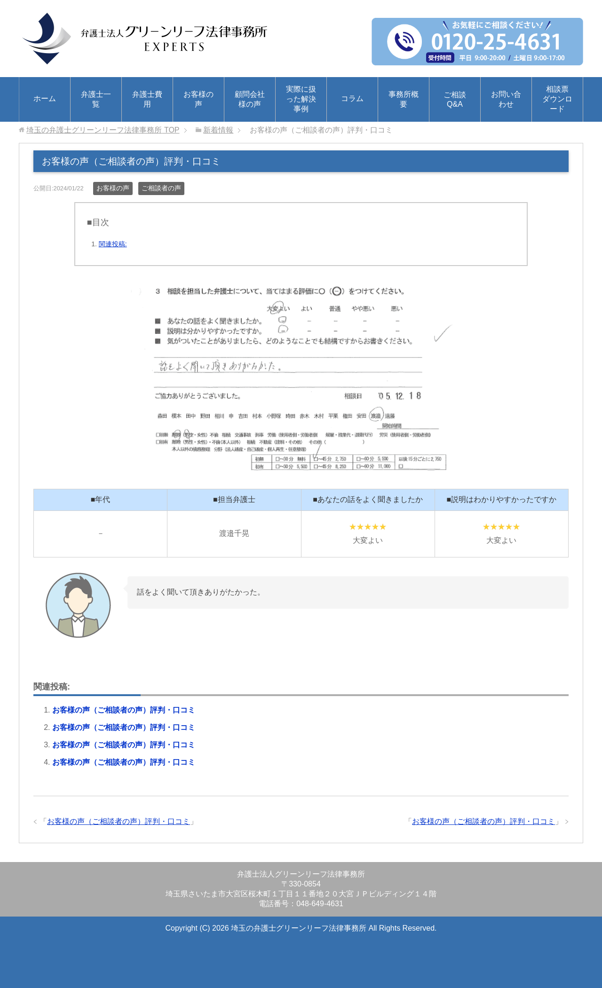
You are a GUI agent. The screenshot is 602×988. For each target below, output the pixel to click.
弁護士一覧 (96, 99)
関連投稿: (113, 244)
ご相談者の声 (161, 188)
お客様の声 (198, 99)
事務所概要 (403, 99)
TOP (102, 130)
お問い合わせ (506, 99)
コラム (352, 98)
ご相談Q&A (455, 99)
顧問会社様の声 (250, 99)
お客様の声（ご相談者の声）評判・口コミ (123, 710)
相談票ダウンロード (557, 99)
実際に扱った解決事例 (301, 99)
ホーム (44, 98)
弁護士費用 (147, 99)
